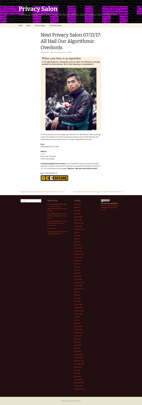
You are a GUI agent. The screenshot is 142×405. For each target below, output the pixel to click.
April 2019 (77, 298)
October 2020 (78, 257)
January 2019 (78, 307)
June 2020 (77, 267)
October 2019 (78, 286)
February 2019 (78, 304)
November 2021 (79, 223)
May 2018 (77, 320)
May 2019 (77, 295)
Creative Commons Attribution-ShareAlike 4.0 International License (110, 208)
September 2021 (79, 229)
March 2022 (77, 214)
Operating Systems (56, 25)
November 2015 (79, 361)
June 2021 (77, 235)
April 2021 (77, 242)
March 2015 (77, 376)
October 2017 (78, 336)
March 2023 (77, 204)
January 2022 (78, 220)
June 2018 (77, 317)
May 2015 (77, 373)
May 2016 (77, 348)
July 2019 (77, 292)
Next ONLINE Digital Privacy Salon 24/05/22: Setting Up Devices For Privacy (57, 216)
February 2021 (78, 248)
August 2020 (77, 260)
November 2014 (79, 383)
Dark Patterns (51, 228)
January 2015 (78, 379)
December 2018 (79, 311)
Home (20, 25)
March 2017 (77, 342)
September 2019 (79, 289)
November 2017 (79, 332)
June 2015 (77, 370)
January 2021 (78, 251)
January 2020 (78, 279)
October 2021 (78, 226)
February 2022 (78, 217)
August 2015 (77, 367)
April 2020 (77, 273)
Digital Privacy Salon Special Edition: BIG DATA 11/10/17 (42, 191)
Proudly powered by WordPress (71, 401)
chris (70, 52)
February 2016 (78, 354)
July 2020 (77, 264)
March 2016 (77, 351)
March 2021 (77, 245)
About (28, 25)
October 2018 (78, 314)
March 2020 (77, 276)
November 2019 (79, 282)
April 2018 (77, 323)
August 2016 (77, 345)
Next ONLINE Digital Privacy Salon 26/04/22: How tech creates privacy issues (57, 223)
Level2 (43, 154)
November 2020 (79, 254)
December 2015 (79, 358)
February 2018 (78, 326)
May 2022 (77, 207)
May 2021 (77, 239)
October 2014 (78, 386)
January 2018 (78, 329)
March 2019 (77, 301)
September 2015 (79, 364)
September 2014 (79, 389)
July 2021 (77, 232)
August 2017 (77, 339)
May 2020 (77, 270)
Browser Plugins (40, 25)
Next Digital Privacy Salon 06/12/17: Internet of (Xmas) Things (98, 191)
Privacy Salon (61, 52)
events (54, 52)
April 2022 (77, 210)
